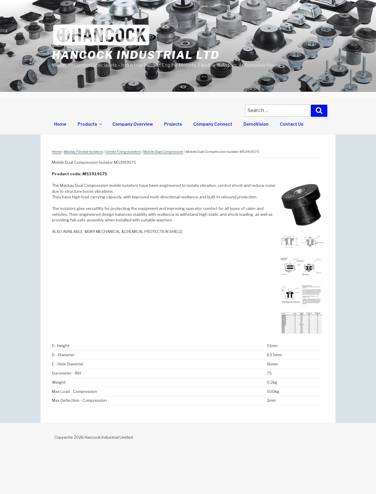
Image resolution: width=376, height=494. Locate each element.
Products (90, 124)
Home (60, 124)
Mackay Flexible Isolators (83, 152)
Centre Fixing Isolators (123, 152)
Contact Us (291, 124)
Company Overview (132, 124)
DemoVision (256, 124)
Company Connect (212, 124)
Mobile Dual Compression (163, 152)
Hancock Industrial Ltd (136, 54)
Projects (173, 124)
